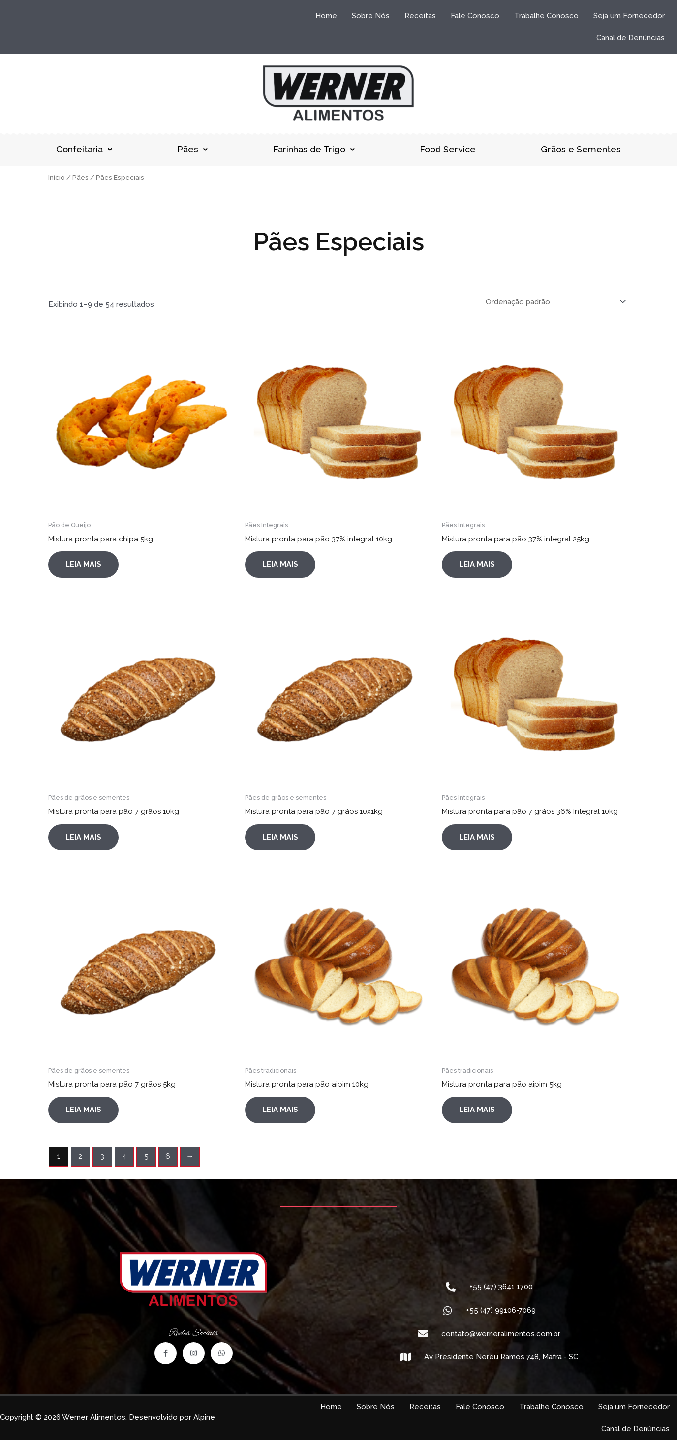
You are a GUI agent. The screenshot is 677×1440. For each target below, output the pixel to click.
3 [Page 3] (102, 1156)
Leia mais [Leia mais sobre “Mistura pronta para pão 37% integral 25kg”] (477, 564)
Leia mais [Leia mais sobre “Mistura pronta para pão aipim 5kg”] (477, 1109)
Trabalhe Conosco (546, 15)
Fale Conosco (475, 15)
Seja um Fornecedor (629, 15)
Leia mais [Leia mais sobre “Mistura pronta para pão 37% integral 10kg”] (280, 564)
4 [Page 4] (124, 1156)
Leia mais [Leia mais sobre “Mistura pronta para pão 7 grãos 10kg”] (83, 837)
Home (326, 15)
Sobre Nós (371, 15)
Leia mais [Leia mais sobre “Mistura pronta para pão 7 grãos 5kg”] (83, 1109)
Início (56, 177)
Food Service (448, 149)
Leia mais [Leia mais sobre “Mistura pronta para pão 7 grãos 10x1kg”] (280, 837)
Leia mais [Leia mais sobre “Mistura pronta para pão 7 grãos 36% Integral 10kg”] (477, 837)
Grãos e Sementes (581, 149)
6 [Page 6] (167, 1156)
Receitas (420, 15)
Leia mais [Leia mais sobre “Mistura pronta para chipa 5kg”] (83, 564)
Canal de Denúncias (630, 37)
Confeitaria (84, 149)
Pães (192, 149)
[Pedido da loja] (554, 302)
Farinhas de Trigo (314, 149)
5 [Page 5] (146, 1156)
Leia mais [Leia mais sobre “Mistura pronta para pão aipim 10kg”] (280, 1109)
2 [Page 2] (80, 1156)
